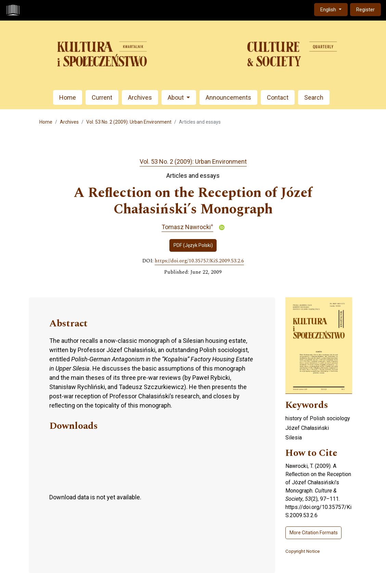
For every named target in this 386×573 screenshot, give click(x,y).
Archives (140, 97)
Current (102, 97)
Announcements (228, 97)
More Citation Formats (314, 532)
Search (313, 97)
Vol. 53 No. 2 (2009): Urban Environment (128, 122)
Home (67, 97)
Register (365, 10)
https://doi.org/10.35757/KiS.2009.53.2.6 (199, 261)
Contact (277, 97)
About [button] (176, 97)
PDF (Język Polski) (193, 245)
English (334, 9)
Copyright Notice (302, 551)
